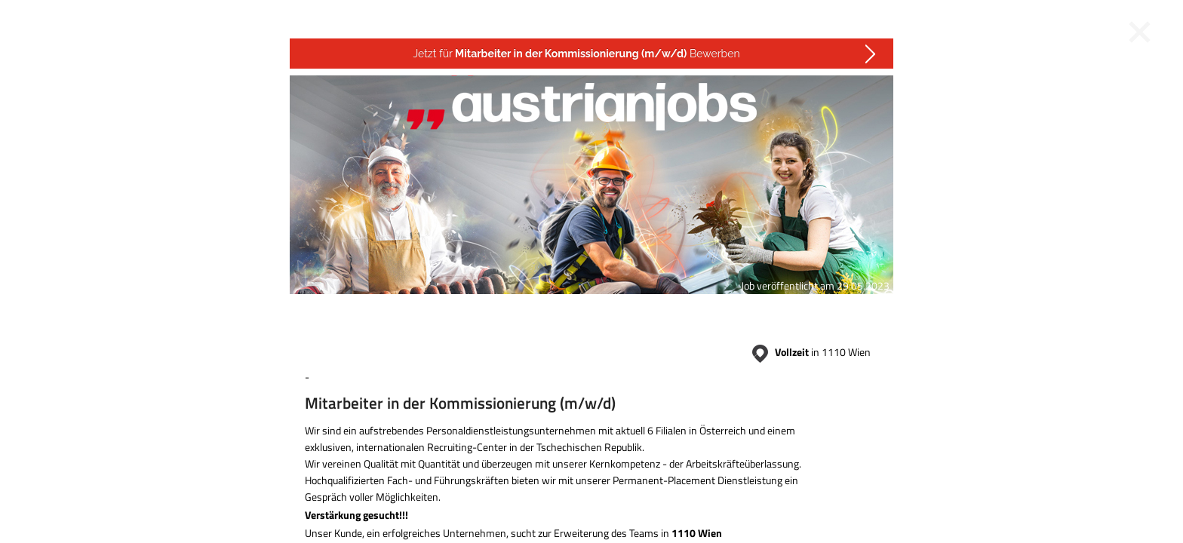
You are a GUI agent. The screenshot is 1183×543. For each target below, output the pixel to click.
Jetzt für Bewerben (576, 54)
